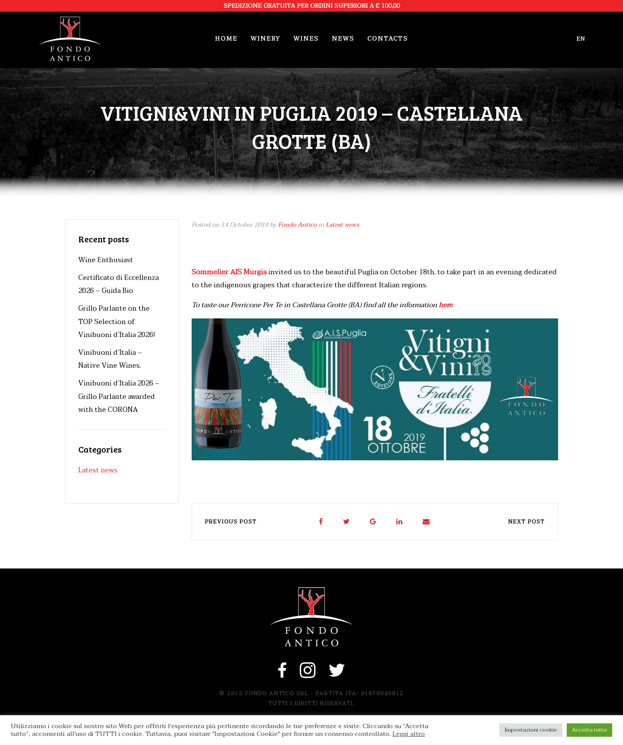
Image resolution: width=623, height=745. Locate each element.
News (343, 39)
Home (226, 39)
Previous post (231, 521)
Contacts (387, 39)
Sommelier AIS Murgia (229, 272)
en (581, 39)
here (445, 305)
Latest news (342, 225)
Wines (306, 39)
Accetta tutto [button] (589, 730)
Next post (526, 521)
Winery (265, 39)
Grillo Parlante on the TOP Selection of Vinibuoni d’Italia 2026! (116, 321)
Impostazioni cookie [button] (530, 730)
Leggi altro (408, 734)
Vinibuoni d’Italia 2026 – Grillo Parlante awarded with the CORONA (118, 396)
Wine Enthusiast (105, 260)
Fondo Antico (297, 225)
